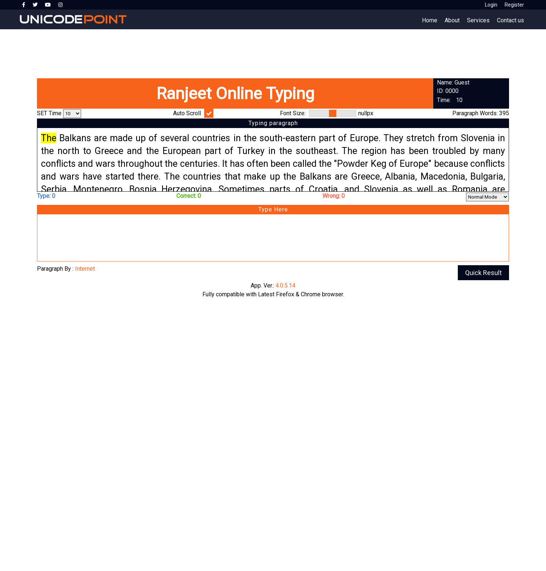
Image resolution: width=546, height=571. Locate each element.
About (452, 20)
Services (478, 20)
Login (491, 5)
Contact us (510, 20)
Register (514, 5)
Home (429, 20)
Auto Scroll (187, 113)
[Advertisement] (219, 51)
